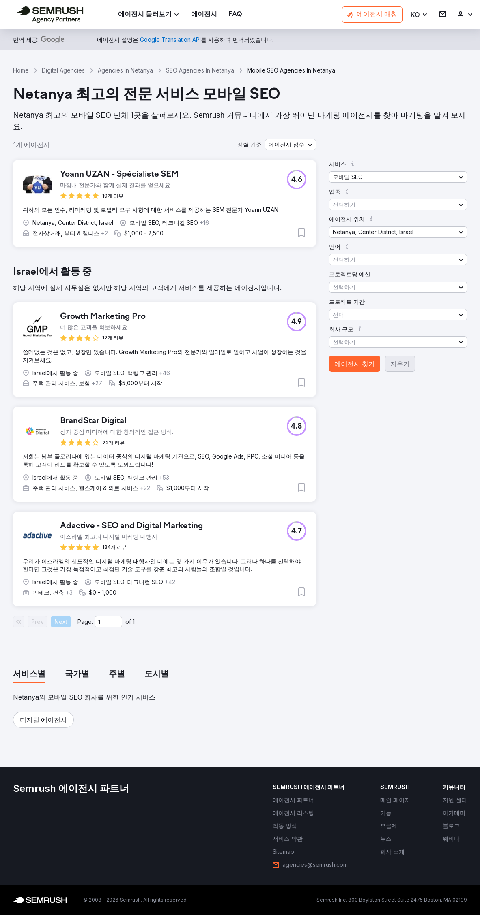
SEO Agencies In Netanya (200, 70)
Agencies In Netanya (125, 70)
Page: (85, 621)
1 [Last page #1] (134, 621)
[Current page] (108, 621)
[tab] (29, 674)
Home (21, 70)
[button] (419, 15)
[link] (204, 15)
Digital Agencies (63, 70)
